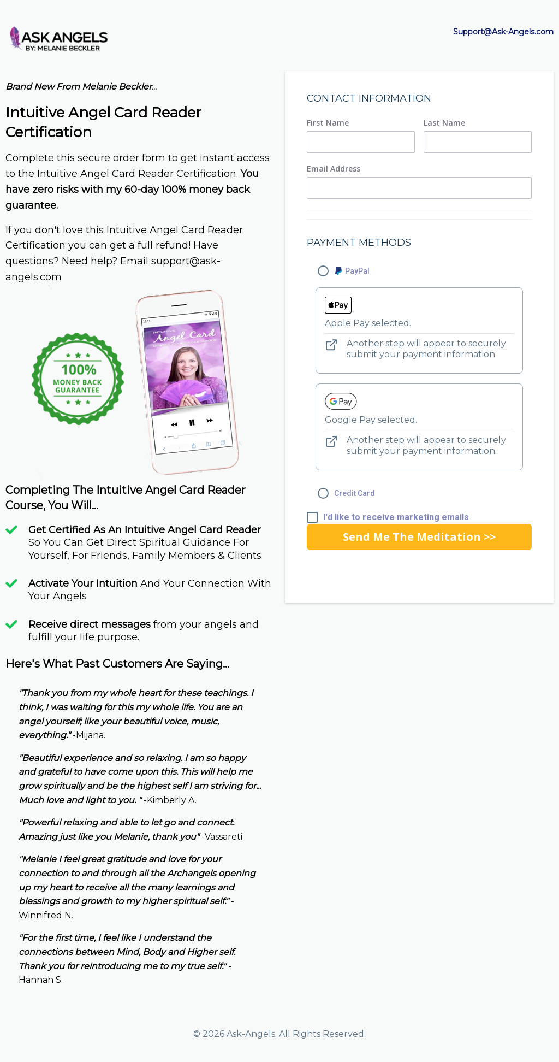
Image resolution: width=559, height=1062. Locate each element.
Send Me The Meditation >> (419, 536)
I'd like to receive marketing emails (396, 517)
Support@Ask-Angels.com (503, 32)
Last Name (444, 123)
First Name (328, 123)
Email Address (333, 169)
